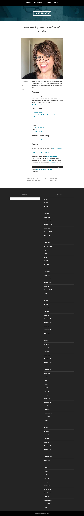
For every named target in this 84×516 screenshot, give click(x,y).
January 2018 (47, 275)
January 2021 (47, 217)
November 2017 (47, 282)
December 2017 (47, 279)
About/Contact (38, 2)
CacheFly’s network (57, 148)
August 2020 (47, 235)
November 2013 (47, 449)
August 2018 (47, 250)
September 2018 (48, 246)
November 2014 (47, 406)
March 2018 (46, 268)
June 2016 (46, 337)
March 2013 (46, 478)
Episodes (28, 2)
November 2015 (47, 362)
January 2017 (47, 315)
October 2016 (47, 326)
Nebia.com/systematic (37, 104)
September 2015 (48, 369)
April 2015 (46, 387)
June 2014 (46, 424)
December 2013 (47, 445)
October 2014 (47, 409)
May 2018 (46, 260)
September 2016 (48, 329)
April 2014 (46, 431)
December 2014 (47, 402)
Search (56, 2)
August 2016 (47, 333)
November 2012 (47, 493)
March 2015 (46, 391)
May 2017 (46, 300)
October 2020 (47, 228)
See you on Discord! (37, 139)
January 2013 (47, 485)
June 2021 (46, 199)
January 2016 (47, 355)
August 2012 (47, 503)
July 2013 (46, 464)
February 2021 (47, 213)
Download (49, 169)
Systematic (42, 13)
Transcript (35, 171)
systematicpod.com (51, 156)
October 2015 (47, 366)
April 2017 (46, 304)
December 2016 (47, 318)
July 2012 (46, 507)
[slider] (61, 167)
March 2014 (46, 434)
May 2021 (46, 202)
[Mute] (58, 167)
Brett (23, 85)
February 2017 (47, 311)
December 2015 (47, 358)
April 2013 (46, 474)
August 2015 (47, 373)
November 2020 (48, 224)
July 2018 (46, 253)
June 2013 (46, 467)
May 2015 (46, 384)
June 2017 (46, 297)
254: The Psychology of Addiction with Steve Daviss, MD (34, 180)
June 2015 (46, 380)
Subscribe (48, 2)
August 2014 (47, 416)
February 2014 (47, 438)
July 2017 (46, 293)
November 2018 (47, 239)
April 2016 (46, 344)
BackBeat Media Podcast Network (40, 152)
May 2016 (46, 340)
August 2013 (47, 460)
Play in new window (41, 169)
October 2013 (47, 453)
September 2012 (48, 500)
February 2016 (47, 351)
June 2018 (46, 257)
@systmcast (53, 162)
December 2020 (48, 221)
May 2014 (46, 427)
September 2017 (48, 289)
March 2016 (46, 347)
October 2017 (47, 286)
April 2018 (46, 264)
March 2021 (46, 210)
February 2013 (47, 482)
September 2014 (48, 413)
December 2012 (47, 489)
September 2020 (48, 231)
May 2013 (46, 471)
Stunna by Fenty (39, 131)
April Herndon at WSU (38, 112)
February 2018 (47, 271)
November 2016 (47, 322)
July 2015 (46, 376)
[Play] (33, 167)
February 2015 (47, 395)
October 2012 (47, 496)
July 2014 (46, 420)
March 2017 (46, 308)
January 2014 (47, 442)
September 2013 (48, 456)
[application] (47, 167)
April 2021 (46, 206)
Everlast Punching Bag (38, 127)
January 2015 (47, 398)
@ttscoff (49, 160)
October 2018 (47, 242)
